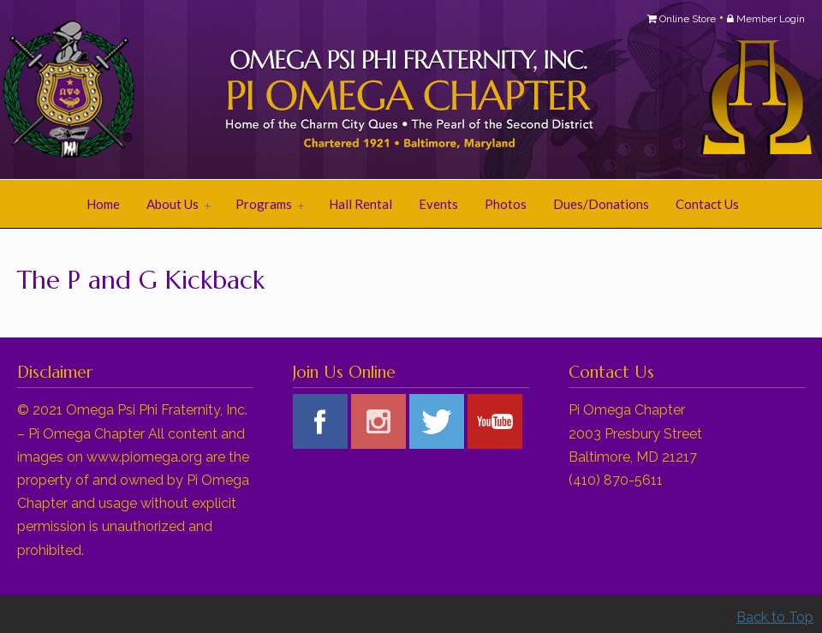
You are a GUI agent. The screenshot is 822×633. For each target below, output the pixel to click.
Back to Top (774, 617)
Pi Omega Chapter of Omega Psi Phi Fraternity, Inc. (231, 90)
